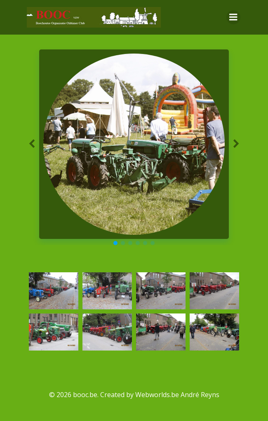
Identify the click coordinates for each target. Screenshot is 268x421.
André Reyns (200, 394)
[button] (115, 243)
